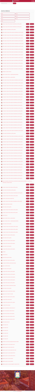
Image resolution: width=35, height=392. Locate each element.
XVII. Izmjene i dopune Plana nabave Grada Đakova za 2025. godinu (13, 82)
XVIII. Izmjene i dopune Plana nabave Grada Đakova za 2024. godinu (13, 130)
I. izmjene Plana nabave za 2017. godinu (9, 296)
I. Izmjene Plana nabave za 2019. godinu (9, 260)
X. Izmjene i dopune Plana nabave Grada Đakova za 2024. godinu (12, 155)
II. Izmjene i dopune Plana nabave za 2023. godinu (10, 195)
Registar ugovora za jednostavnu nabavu (9, 291)
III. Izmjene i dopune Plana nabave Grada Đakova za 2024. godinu (12, 175)
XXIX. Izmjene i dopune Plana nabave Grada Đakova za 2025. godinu (13, 40)
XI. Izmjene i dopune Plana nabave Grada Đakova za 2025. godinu (12, 99)
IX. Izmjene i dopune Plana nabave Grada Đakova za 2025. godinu (12, 105)
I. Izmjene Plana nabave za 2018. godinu (9, 282)
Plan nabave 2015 (5, 333)
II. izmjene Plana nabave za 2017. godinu (9, 302)
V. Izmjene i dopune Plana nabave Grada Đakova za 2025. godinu (12, 116)
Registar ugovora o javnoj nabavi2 (8, 358)
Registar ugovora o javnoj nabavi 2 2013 (9, 344)
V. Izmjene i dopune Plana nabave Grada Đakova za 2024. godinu (12, 169)
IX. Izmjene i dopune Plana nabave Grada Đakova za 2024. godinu (12, 158)
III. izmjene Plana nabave (6, 305)
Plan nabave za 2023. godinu (7, 206)
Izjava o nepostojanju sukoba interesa (8, 310)
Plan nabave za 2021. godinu (7, 237)
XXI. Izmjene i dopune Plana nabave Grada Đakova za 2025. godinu (13, 63)
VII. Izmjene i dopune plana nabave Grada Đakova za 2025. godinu (13, 110)
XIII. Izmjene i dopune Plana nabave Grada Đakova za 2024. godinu (13, 147)
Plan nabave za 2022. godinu (7, 223)
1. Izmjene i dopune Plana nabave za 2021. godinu (10, 232)
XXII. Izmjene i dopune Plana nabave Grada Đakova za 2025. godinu (13, 60)
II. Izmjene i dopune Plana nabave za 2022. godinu (10, 209)
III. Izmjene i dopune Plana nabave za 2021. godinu (10, 226)
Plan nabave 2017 (5, 338)
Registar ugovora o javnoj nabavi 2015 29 (9, 352)
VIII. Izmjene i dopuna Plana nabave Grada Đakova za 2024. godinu (13, 161)
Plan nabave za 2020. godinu (7, 246)
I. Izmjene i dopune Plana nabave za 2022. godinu (10, 212)
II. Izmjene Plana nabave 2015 (7, 299)
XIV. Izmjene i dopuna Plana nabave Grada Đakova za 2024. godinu (13, 144)
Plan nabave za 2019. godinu (7, 268)
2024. (17, 13)
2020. (2, 21)
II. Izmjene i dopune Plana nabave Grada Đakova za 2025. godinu (12, 124)
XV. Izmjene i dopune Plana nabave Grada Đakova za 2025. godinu (13, 88)
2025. (2, 13)
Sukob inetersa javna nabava (7, 257)
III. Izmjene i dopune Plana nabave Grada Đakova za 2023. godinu (12, 192)
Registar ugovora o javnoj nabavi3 (8, 361)
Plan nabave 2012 (5, 324)
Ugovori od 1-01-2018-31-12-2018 (8, 293)
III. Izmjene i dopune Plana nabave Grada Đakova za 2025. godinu (12, 122)
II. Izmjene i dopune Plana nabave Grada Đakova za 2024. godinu (12, 178)
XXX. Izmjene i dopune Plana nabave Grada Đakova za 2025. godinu (13, 37)
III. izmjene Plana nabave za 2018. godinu (9, 277)
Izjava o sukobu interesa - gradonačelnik (9, 77)
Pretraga (14, 3)
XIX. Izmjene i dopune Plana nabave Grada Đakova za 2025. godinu (13, 68)
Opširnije (27, 26)
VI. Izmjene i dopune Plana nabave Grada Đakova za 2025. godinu (12, 113)
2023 (2, 16)
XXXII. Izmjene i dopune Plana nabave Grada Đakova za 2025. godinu (13, 32)
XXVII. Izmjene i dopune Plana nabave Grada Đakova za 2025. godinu (13, 46)
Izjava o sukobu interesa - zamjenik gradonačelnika (10, 74)
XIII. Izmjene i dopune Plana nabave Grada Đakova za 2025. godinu (13, 94)
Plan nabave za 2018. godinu (7, 288)
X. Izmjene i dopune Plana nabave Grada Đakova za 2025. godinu (12, 102)
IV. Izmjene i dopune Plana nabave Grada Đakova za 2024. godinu (12, 172)
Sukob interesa (5, 215)
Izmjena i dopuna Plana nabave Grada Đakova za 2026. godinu (12, 26)
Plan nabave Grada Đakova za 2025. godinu (9, 133)
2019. (17, 18)
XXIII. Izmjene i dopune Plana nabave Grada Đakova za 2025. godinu (13, 57)
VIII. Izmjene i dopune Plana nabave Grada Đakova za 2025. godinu (13, 108)
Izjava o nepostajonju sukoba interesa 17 (9, 307)
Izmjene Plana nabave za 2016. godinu (8, 313)
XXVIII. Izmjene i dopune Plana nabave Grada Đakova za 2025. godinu (13, 43)
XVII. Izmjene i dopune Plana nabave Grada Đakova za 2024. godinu (13, 136)
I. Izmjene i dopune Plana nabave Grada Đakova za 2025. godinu (12, 127)
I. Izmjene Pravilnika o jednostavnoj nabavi (9, 285)
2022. (17, 16)
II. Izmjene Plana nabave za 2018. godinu (9, 279)
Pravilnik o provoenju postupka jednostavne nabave (11, 341)
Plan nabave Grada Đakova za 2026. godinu (9, 29)
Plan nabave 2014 (5, 330)
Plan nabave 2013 (5, 327)
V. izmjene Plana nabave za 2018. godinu (9, 271)
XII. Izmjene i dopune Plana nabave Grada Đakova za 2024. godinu (13, 150)
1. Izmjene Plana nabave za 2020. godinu (9, 240)
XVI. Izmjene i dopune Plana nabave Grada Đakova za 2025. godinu (13, 85)
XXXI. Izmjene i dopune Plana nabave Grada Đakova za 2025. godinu (13, 35)
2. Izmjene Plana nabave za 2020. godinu (9, 234)
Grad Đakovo (19, 391)
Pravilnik (4, 251)
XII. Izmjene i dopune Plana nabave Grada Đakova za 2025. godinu (13, 96)
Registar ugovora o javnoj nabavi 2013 (8, 347)
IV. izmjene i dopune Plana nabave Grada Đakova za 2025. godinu (12, 119)
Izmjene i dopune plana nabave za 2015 (9, 319)
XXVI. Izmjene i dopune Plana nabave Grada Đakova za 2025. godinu (13, 49)
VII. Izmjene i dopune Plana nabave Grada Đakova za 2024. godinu (13, 164)
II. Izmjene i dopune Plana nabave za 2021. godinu (10, 229)
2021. (2, 18)
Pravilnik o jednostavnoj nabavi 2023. (8, 198)
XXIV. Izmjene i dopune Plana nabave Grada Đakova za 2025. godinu (13, 54)
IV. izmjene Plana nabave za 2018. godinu (9, 274)
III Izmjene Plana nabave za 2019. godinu (9, 243)
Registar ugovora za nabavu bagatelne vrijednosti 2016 (11, 364)
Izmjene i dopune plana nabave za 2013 (9, 316)
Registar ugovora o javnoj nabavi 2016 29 (9, 355)
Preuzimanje (32, 26)
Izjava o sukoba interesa (6, 265)
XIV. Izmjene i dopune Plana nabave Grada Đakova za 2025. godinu (13, 91)
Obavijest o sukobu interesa (7, 71)
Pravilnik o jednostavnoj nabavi (7, 204)
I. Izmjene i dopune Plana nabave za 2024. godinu (10, 187)
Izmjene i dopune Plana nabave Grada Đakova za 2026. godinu (12, 23)
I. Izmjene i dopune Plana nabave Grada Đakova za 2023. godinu (12, 201)
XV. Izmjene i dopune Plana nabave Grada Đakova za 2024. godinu (13, 141)
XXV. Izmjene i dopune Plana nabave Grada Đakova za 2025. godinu (13, 51)
